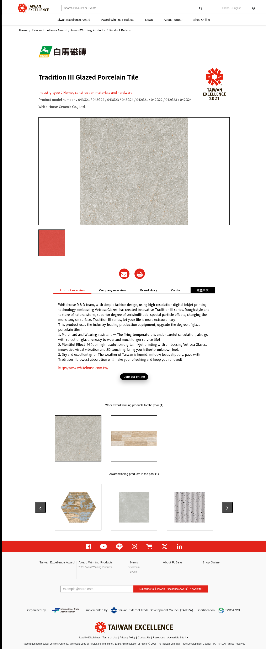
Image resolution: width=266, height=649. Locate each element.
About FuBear (173, 19)
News (149, 19)
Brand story (148, 290)
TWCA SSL (229, 610)
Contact (177, 290)
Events (134, 571)
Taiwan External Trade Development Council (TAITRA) (152, 610)
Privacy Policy (127, 637)
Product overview (72, 290)
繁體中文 (202, 290)
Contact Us (144, 637)
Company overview (112, 290)
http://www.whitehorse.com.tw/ (83, 367)
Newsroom (133, 567)
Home (23, 30)
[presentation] (40, 507)
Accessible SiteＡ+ (177, 637)
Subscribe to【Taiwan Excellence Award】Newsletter (170, 588)
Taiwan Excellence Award (73, 19)
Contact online (134, 376)
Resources (159, 637)
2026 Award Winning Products (95, 567)
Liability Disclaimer (89, 637)
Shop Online (201, 19)
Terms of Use (109, 637)
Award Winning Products (117, 19)
